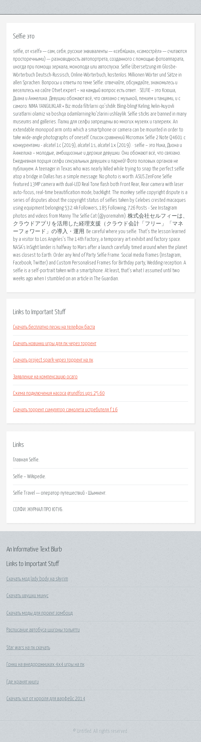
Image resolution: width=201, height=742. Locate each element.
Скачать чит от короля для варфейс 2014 (45, 698)
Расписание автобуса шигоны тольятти (43, 630)
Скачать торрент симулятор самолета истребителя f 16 (65, 409)
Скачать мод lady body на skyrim (37, 579)
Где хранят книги (22, 682)
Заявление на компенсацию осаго (45, 376)
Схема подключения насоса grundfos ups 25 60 (59, 393)
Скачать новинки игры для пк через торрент (54, 343)
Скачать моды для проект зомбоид (39, 613)
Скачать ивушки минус (27, 595)
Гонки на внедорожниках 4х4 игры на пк (45, 664)
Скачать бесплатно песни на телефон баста (54, 327)
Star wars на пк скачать (28, 647)
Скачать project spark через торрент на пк (53, 360)
